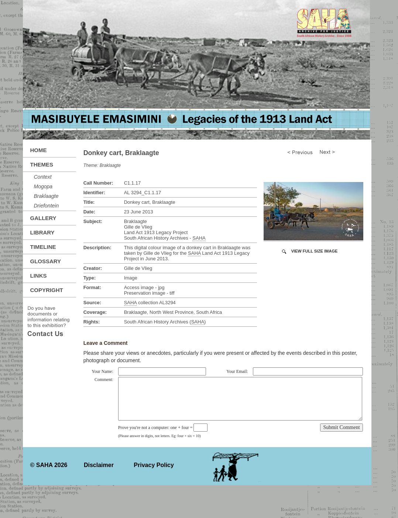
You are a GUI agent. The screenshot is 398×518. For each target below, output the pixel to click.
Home (38, 150)
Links (38, 275)
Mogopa (43, 186)
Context (43, 177)
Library (42, 232)
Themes (42, 164)
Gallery (43, 218)
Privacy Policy (154, 465)
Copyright (46, 290)
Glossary (45, 261)
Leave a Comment (105, 343)
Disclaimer (99, 465)
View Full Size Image (314, 251)
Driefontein (46, 206)
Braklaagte (46, 196)
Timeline (43, 247)
